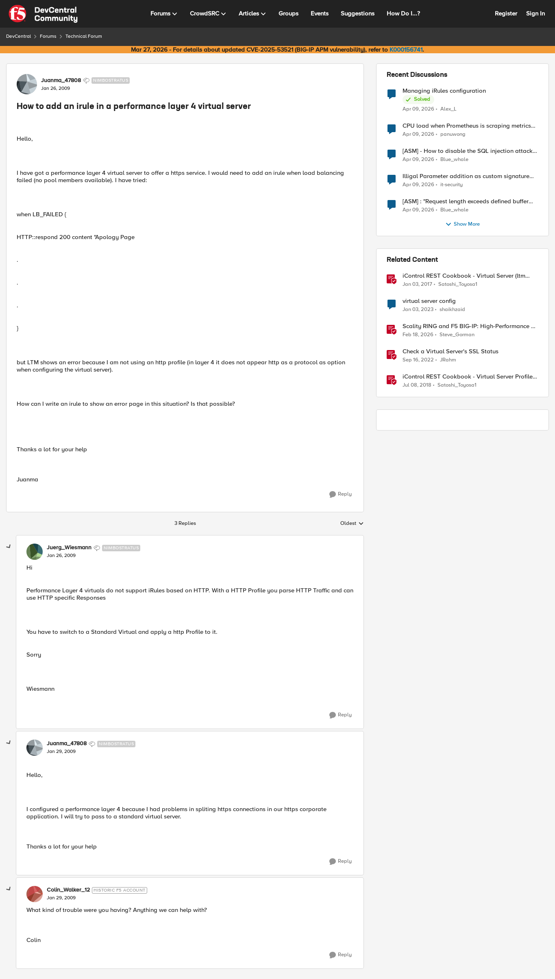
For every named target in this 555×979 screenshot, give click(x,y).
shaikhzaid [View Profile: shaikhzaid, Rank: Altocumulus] (452, 310)
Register (506, 13)
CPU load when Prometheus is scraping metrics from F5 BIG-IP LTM (467, 125)
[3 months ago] (418, 109)
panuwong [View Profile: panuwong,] (453, 134)
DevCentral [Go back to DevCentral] (18, 36)
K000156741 (406, 49)
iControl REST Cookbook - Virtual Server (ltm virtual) (464, 275)
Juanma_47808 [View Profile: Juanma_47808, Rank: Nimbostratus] (61, 80)
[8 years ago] (417, 385)
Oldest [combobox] (352, 523)
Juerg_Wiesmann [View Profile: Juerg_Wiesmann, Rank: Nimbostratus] (69, 547)
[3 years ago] (418, 310)
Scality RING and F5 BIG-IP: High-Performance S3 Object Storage (470, 326)
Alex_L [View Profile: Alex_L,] (448, 109)
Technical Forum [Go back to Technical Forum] (83, 36)
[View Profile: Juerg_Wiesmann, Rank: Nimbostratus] (34, 552)
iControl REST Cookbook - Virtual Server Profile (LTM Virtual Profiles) (468, 376)
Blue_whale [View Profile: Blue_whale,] (454, 160)
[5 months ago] (418, 335)
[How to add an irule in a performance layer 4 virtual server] (61, 556)
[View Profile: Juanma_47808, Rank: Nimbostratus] (27, 84)
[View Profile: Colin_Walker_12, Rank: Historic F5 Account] (34, 894)
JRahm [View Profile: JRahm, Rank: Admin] (448, 360)
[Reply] (340, 494)
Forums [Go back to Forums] (48, 36)
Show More (462, 224)
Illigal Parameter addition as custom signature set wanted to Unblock (466, 176)
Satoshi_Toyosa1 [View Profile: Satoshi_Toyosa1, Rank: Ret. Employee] (457, 284)
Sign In (535, 13)
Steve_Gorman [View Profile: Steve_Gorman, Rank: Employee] (457, 335)
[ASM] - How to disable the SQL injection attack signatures (468, 151)
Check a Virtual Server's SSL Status (450, 351)
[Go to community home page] (43, 14)
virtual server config (429, 301)
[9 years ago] (417, 284)
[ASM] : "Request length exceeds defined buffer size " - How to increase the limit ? (466, 201)
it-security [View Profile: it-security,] (451, 185)
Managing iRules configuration (444, 90)
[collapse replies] (9, 547)
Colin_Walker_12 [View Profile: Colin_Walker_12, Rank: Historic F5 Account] (68, 890)
